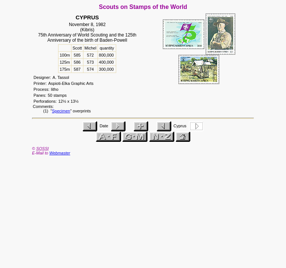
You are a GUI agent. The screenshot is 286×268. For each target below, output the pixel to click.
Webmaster (59, 153)
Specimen (61, 111)
